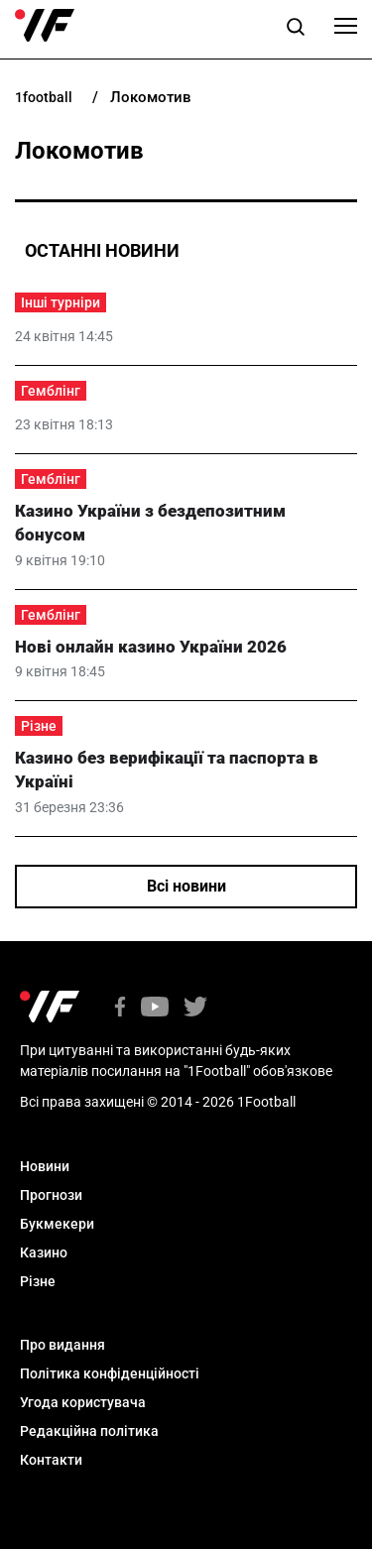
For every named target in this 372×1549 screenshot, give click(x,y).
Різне (39, 726)
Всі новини (186, 886)
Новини (44, 1166)
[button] (296, 30)
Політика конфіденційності (109, 1373)
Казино (43, 1252)
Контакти (51, 1460)
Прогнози (51, 1195)
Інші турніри (60, 302)
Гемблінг (50, 391)
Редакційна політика (89, 1431)
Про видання (62, 1345)
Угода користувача (83, 1402)
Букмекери (57, 1224)
